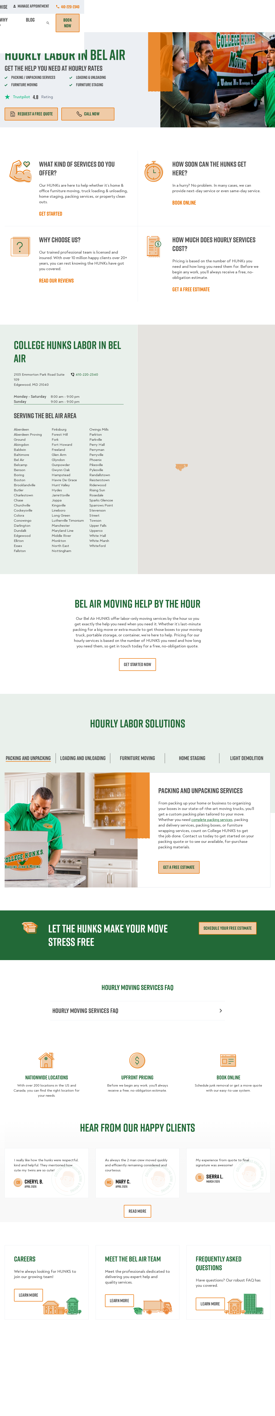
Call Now (87, 114)
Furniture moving (137, 758)
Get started (50, 213)
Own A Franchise (183, 6)
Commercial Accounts (96, 6)
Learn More (28, 1296)
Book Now (257, 23)
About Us (155, 6)
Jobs (66, 6)
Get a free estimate (191, 289)
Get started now (137, 664)
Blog (223, 23)
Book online (184, 202)
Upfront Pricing (137, 1078)
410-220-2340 (261, 7)
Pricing (188, 23)
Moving (81, 23)
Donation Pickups (133, 23)
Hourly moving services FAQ (137, 1011)
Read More (137, 1212)
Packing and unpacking (28, 758)
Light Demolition (246, 758)
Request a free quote (31, 114)
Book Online (228, 1078)
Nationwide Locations (46, 1078)
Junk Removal (103, 23)
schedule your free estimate (228, 928)
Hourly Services (164, 23)
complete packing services (214, 819)
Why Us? (207, 23)
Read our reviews (56, 280)
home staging (192, 758)
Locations (130, 6)
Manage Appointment (222, 6)
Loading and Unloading (83, 758)
